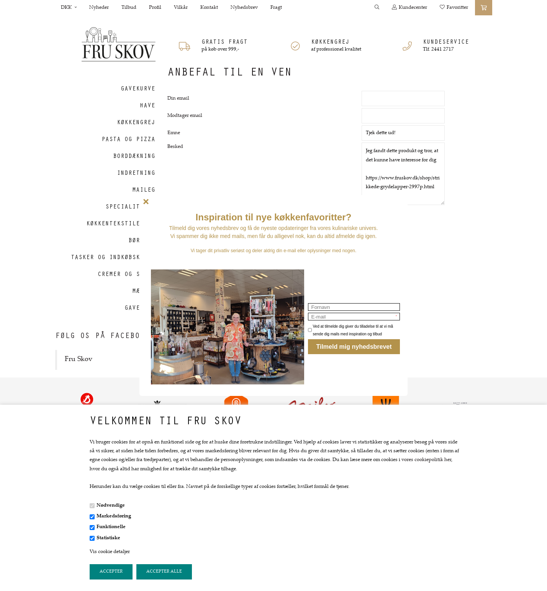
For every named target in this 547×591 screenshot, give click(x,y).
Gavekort (139, 308)
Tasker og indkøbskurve (113, 258)
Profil (155, 7)
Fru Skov (78, 359)
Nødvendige (111, 505)
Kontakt (209, 7)
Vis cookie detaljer (110, 552)
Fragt (276, 7)
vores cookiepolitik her (426, 460)
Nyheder (99, 7)
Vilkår (181, 7)
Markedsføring (114, 516)
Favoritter (454, 7)
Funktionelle (111, 527)
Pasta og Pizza (128, 140)
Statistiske (108, 538)
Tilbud (128, 7)
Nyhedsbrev (244, 7)
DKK (69, 7)
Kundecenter (409, 7)
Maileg (143, 190)
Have (147, 106)
